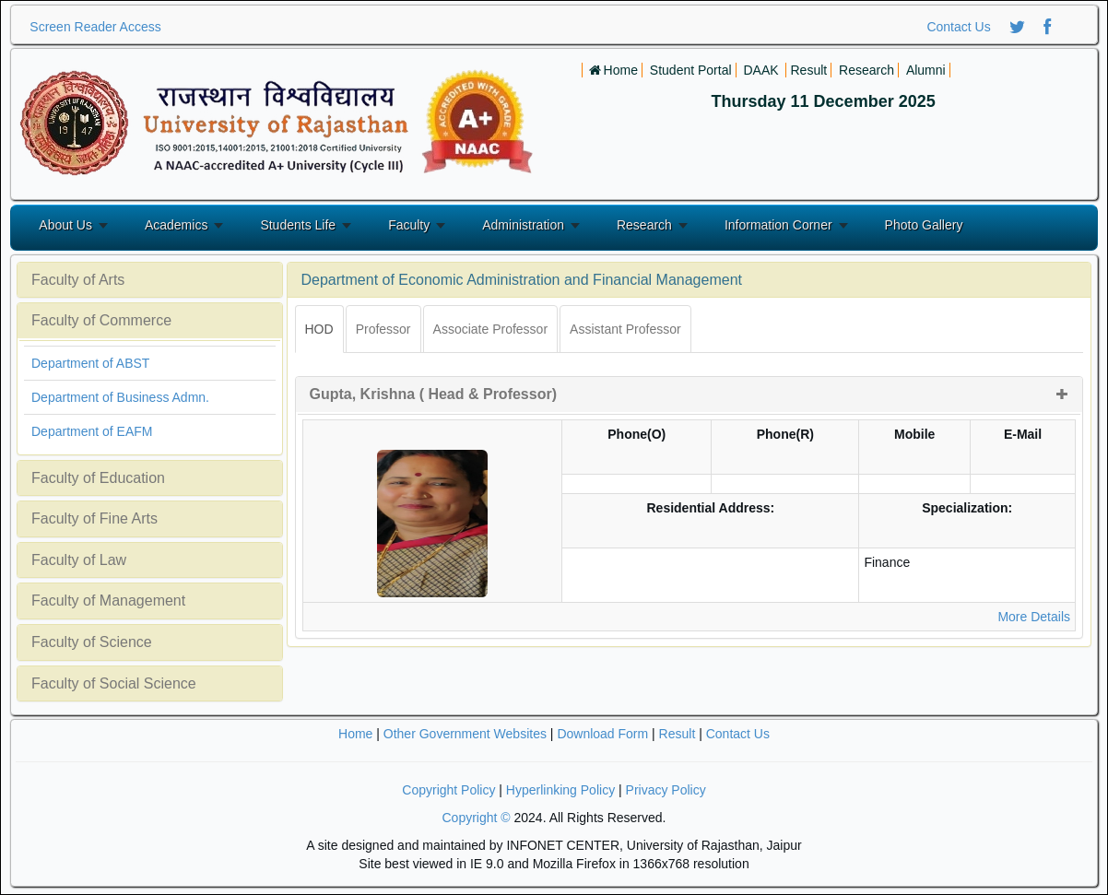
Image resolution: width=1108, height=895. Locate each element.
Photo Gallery (924, 225)
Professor (383, 329)
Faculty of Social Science (113, 683)
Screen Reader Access (94, 26)
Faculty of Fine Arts (94, 518)
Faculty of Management (108, 600)
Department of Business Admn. (120, 397)
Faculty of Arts (77, 280)
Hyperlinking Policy (560, 790)
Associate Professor (490, 329)
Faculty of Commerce (101, 320)
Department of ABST (90, 363)
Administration (523, 225)
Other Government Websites (465, 733)
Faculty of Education (98, 478)
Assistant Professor (625, 329)
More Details (1033, 616)
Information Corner (778, 225)
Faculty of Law (78, 560)
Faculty (409, 225)
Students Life (298, 225)
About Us (65, 225)
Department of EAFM (92, 431)
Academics (176, 225)
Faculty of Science (91, 642)
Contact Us (958, 26)
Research (644, 225)
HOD (319, 329)
